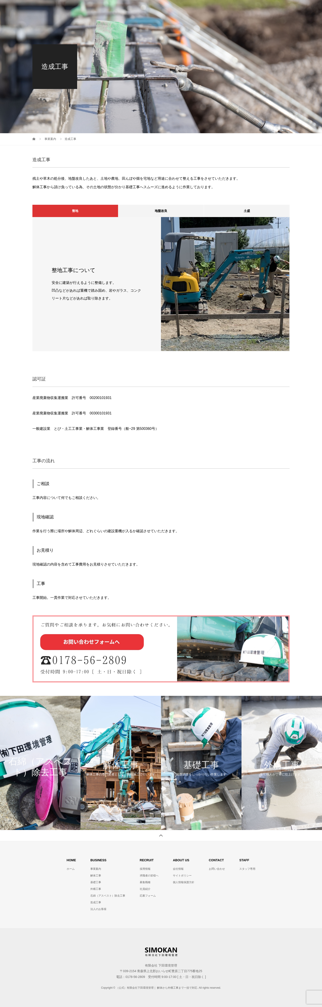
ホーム (71, 868)
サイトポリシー (182, 875)
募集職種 (145, 882)
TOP (123, 8)
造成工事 (95, 902)
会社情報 (145, 8)
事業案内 (170, 8)
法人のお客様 (98, 909)
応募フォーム (148, 895)
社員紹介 (145, 889)
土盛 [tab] (247, 211)
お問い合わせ (217, 868)
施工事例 (245, 8)
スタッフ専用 (274, 8)
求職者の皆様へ (149, 875)
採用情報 (195, 8)
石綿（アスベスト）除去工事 (107, 895)
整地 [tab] (75, 211)
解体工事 (95, 875)
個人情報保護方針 (183, 882)
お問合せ (220, 8)
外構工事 (95, 889)
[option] (161, 284)
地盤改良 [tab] (161, 211)
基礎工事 (95, 882)
